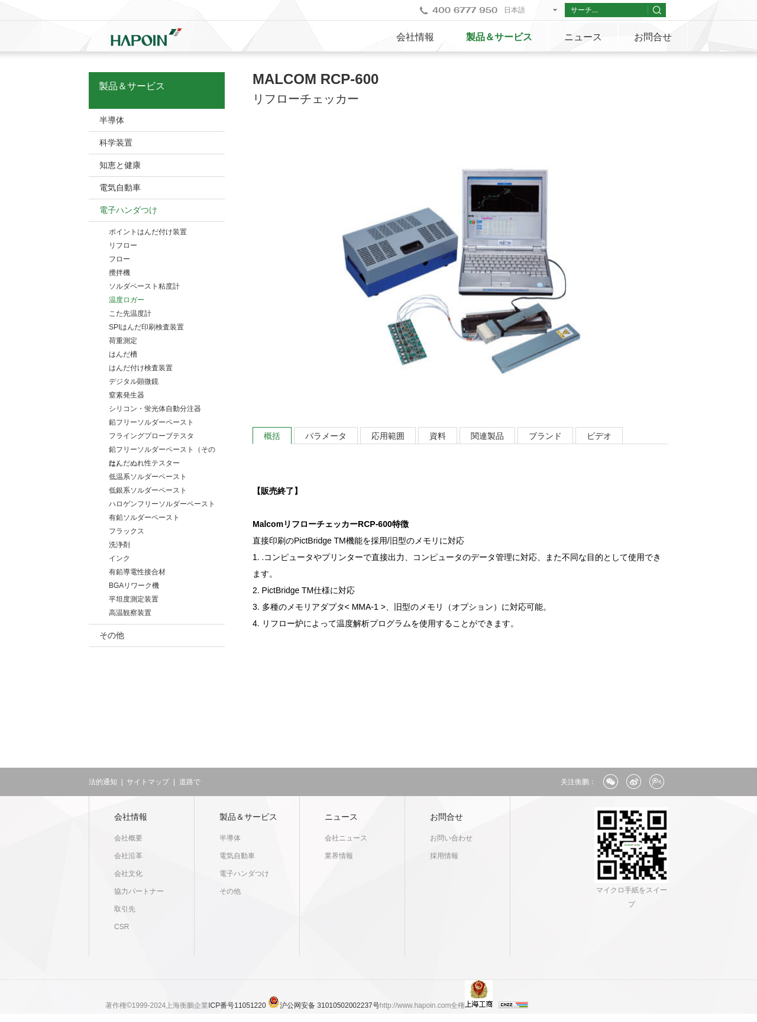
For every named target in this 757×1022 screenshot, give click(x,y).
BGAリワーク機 (134, 585)
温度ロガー (126, 300)
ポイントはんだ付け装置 (148, 232)
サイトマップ (148, 782)
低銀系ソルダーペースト (148, 490)
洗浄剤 (119, 545)
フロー (119, 259)
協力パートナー (139, 891)
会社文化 (128, 873)
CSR (121, 927)
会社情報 (415, 37)
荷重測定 (123, 341)
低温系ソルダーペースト (148, 477)
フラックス (126, 531)
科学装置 (115, 142)
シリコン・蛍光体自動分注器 (155, 409)
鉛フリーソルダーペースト (151, 422)
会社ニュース (346, 838)
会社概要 (128, 838)
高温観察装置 (130, 613)
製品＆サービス (499, 37)
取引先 (124, 909)
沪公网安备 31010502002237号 (330, 1005)
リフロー (123, 245)
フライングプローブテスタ (151, 436)
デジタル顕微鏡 (133, 381)
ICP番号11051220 (238, 1005)
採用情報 (444, 856)
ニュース (583, 37)
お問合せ (653, 37)
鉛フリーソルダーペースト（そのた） (162, 451)
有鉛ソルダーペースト (144, 517)
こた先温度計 (130, 313)
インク (119, 558)
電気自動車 (120, 187)
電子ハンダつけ (128, 210)
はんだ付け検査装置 (141, 368)
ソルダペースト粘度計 (144, 286)
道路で (189, 782)
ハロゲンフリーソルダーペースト (162, 504)
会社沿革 (128, 856)
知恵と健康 (120, 165)
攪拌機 (119, 273)
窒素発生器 (126, 395)
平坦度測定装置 (133, 599)
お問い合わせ (451, 838)
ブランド (545, 436)
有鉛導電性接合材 (137, 572)
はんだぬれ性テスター (144, 463)
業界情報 (339, 856)
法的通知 (103, 782)
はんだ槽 (123, 354)
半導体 (111, 120)
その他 (111, 635)
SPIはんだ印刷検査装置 (146, 327)
